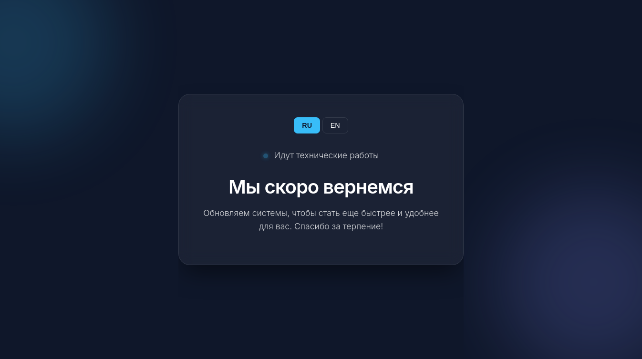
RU (307, 125)
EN (335, 125)
